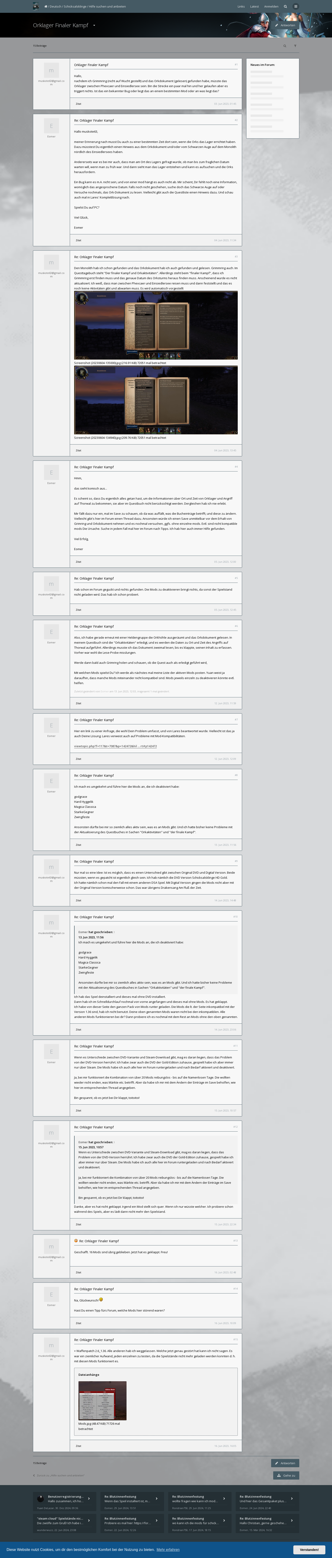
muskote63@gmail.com (51, 82)
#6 (236, 626)
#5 (236, 578)
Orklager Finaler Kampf (60, 25)
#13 (235, 1240)
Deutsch (55, 6)
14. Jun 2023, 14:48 (225, 900)
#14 (235, 1288)
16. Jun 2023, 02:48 (225, 1272)
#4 (236, 466)
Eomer (51, 136)
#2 (236, 120)
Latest (254, 6)
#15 (235, 1339)
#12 (235, 1126)
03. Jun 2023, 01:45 (225, 103)
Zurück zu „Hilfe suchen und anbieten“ (58, 1475)
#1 (236, 64)
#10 (235, 916)
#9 (236, 861)
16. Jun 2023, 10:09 (225, 1323)
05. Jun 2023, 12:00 (225, 561)
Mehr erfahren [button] (168, 1550)
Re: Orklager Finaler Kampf (94, 120)
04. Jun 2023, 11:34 (225, 240)
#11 (235, 1045)
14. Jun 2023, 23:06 (225, 1029)
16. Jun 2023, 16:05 (225, 1446)
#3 (236, 256)
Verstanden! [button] (309, 1550)
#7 (236, 719)
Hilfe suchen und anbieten (107, 6)
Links (241, 6)
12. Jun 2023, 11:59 (225, 703)
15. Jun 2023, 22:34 (225, 1224)
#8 (236, 775)
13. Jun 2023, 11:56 (225, 844)
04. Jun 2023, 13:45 (225, 450)
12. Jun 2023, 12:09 (225, 758)
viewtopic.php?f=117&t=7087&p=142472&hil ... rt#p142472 (115, 746)
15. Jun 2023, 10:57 (225, 1110)
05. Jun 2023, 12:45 (225, 609)
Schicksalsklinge (75, 6)
